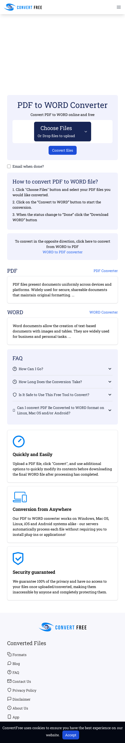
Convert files (62, 150)
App (13, 716)
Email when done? (28, 166)
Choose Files (56, 131)
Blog (13, 663)
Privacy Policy (21, 690)
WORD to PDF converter (63, 252)
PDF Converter (106, 270)
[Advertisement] (62, 48)
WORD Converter (103, 312)
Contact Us (19, 681)
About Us (17, 708)
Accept (70, 735)
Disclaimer (19, 699)
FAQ (13, 672)
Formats (17, 654)
